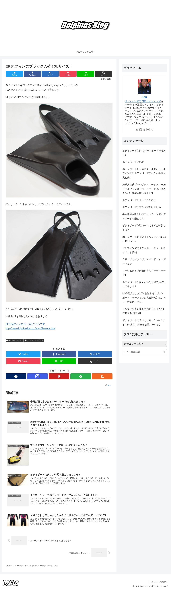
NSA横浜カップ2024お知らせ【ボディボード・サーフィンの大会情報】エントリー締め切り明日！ (144, 297)
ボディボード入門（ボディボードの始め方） (144, 152)
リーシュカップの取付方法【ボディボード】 (144, 272)
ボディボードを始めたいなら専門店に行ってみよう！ (144, 284)
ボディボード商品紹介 (34, 340)
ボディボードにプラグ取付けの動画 (141, 207)
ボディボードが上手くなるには (139, 200)
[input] (144, 352)
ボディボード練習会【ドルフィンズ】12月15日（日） (144, 239)
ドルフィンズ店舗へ (158, 582)
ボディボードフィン (14, 340)
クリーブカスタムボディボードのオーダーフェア (144, 261)
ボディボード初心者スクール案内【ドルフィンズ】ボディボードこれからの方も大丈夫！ (144, 173)
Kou (144, 97)
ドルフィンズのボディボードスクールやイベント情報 (144, 250)
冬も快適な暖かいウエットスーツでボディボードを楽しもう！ (144, 216)
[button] (164, 352)
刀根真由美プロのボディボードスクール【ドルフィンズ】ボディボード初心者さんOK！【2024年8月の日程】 (144, 189)
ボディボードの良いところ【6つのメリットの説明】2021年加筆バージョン (143, 322)
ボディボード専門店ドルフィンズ (143, 101)
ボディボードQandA (133, 162)
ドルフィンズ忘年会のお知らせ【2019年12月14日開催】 (143, 311)
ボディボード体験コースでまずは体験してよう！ (144, 227)
